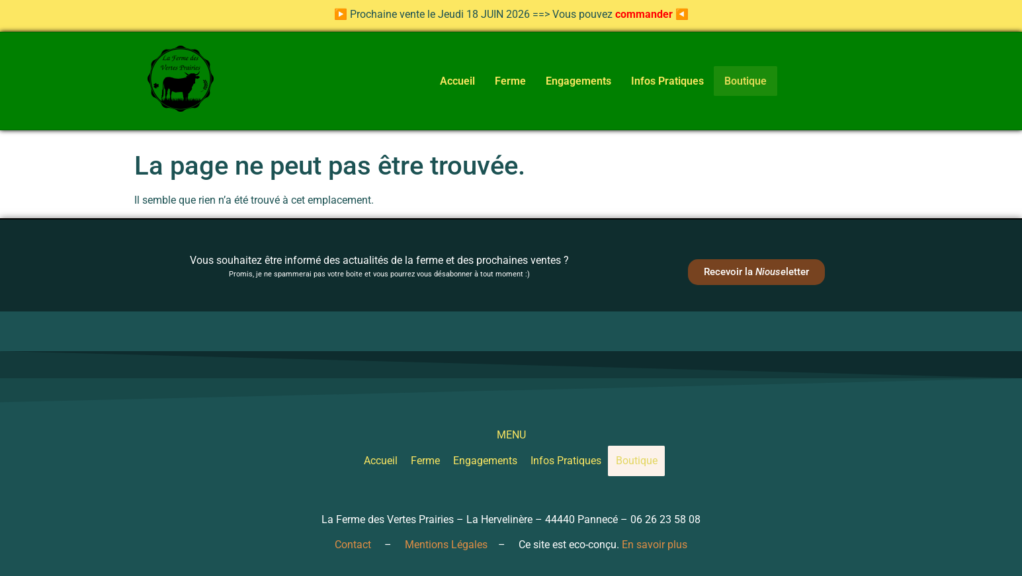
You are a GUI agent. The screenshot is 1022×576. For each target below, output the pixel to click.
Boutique (745, 81)
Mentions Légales (446, 544)
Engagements (575, 81)
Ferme (507, 81)
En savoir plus (654, 544)
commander (644, 14)
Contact (353, 544)
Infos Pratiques (664, 81)
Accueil (454, 81)
